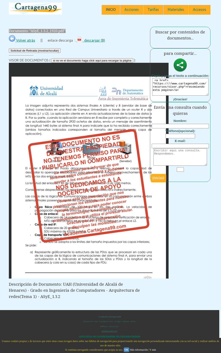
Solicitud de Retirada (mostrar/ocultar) (35, 50)
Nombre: (180, 124)
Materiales (176, 9)
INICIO (111, 9)
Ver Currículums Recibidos (128, 336)
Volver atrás (22, 40)
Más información (139, 349)
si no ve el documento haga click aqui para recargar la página (92, 60)
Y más (152, 349)
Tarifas (153, 9)
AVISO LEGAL (85, 336)
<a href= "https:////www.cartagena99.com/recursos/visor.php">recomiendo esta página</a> (182, 88)
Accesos (199, 9)
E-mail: (180, 144)
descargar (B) (90, 40)
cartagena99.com (109, 331)
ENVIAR (158, 184)
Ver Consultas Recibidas (104, 336)
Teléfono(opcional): (180, 134)
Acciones (132, 9)
